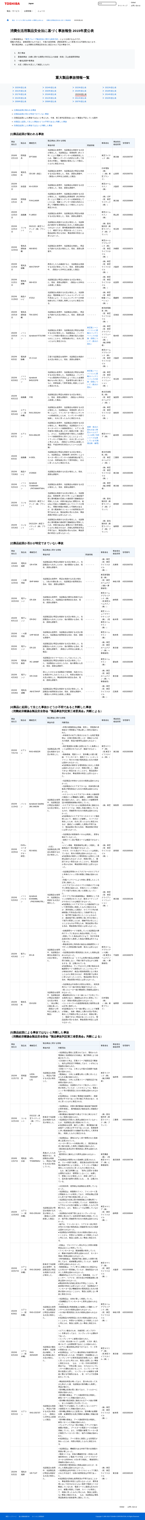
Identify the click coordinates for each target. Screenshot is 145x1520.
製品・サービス (13, 11)
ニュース (41, 11)
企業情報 (28, 11)
